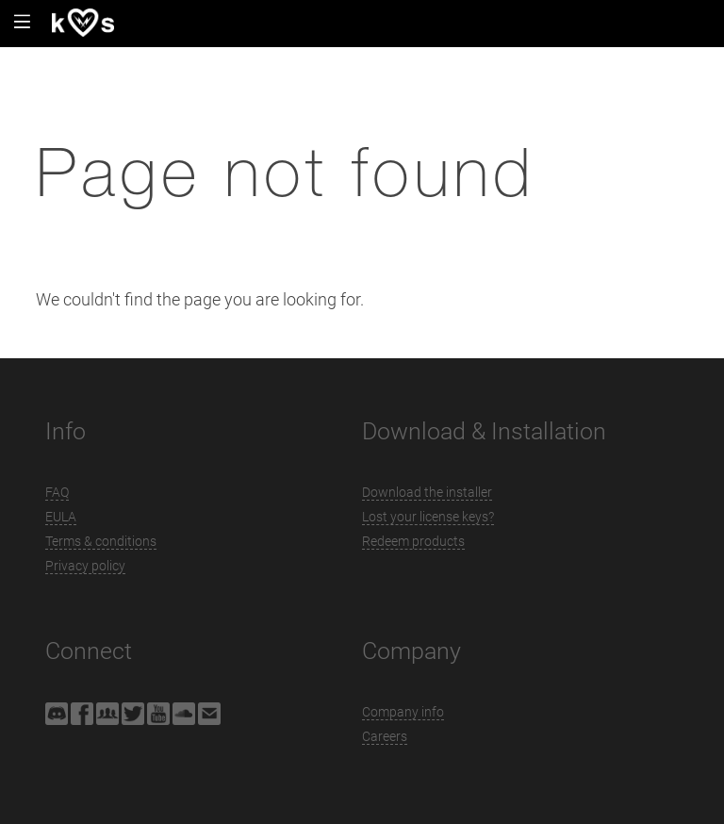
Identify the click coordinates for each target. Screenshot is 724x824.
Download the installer (427, 492)
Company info (403, 711)
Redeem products (413, 541)
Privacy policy (85, 565)
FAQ (57, 492)
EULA (60, 516)
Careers (384, 736)
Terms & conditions (100, 541)
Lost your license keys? (428, 516)
